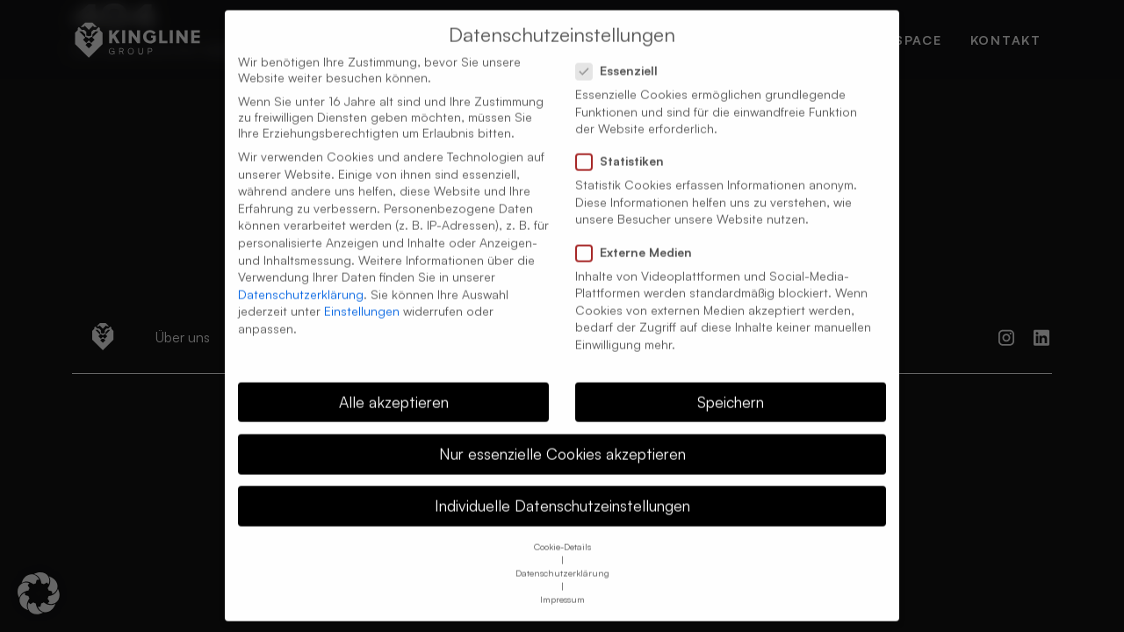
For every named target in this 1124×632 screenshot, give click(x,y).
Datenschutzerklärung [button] (562, 558)
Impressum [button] (562, 584)
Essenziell (622, 56)
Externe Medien (639, 238)
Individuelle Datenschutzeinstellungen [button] (562, 490)
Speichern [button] (730, 387)
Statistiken (625, 146)
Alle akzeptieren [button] (394, 387)
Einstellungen (362, 296)
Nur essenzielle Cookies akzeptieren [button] (562, 439)
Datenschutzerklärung (301, 279)
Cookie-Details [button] (562, 532)
